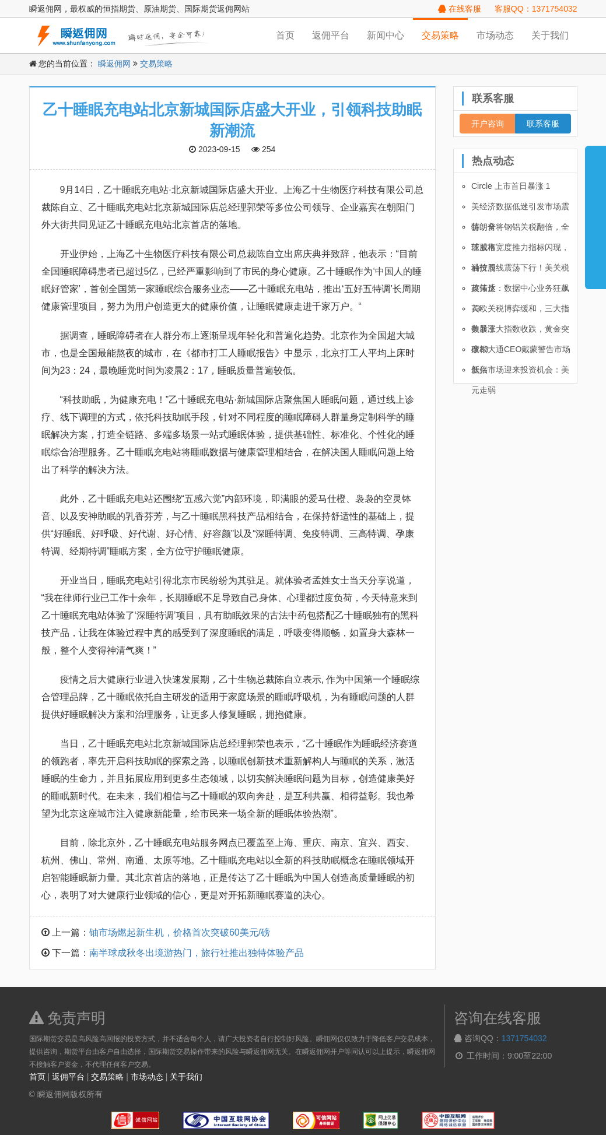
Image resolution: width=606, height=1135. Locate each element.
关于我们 (550, 35)
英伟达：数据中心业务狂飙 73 (520, 290)
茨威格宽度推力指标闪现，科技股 (520, 250)
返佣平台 (330, 35)
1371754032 (524, 1038)
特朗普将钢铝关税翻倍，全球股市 (520, 229)
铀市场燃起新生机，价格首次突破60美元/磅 (179, 932)
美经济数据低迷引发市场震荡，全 (520, 209)
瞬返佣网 (114, 63)
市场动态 (495, 35)
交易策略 (440, 35)
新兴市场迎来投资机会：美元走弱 (520, 372)
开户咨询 (487, 123)
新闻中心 (385, 35)
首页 (285, 35)
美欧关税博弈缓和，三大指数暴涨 (520, 311)
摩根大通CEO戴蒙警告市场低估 (520, 352)
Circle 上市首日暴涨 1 (510, 186)
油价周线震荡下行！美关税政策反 (520, 270)
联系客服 (543, 123)
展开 (595, 212)
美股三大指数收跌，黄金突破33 (520, 331)
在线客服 (459, 8)
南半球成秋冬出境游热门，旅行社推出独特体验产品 (196, 953)
